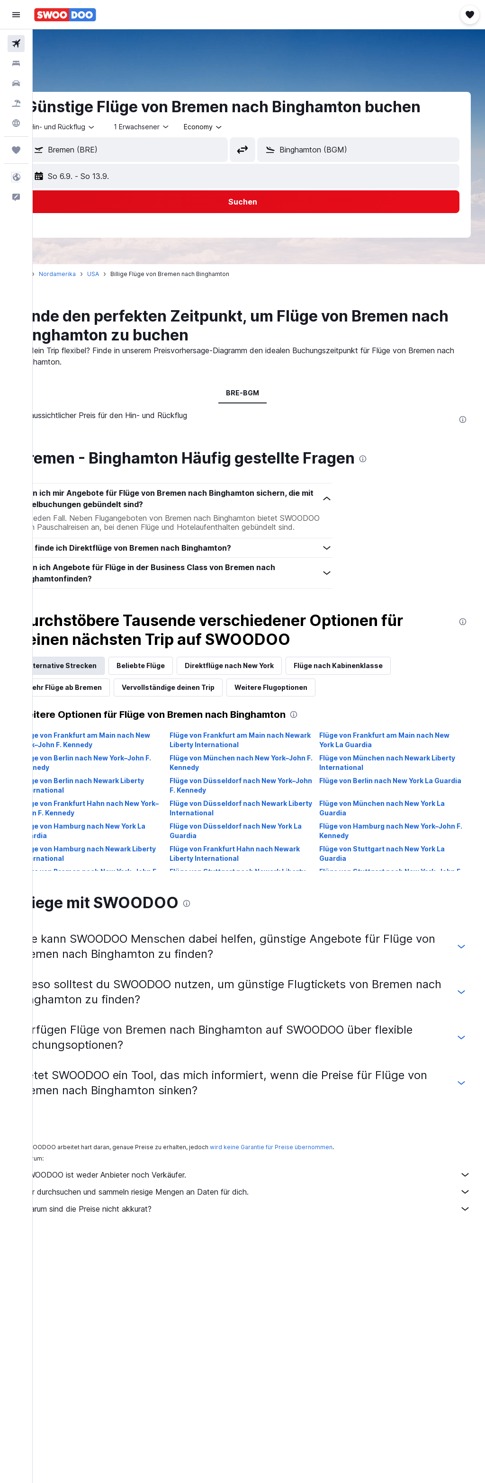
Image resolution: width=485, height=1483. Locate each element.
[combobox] (236, 127)
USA (126, 273)
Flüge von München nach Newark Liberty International (385, 772)
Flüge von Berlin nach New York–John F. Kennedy (118, 772)
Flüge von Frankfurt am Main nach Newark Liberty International (248, 749)
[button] (16, 14)
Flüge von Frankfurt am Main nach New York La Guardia (395, 749)
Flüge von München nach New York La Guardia (393, 817)
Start (53, 273)
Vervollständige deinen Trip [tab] (200, 697)
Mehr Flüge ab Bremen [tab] (97, 697)
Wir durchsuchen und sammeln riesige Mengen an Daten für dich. (263, 1201)
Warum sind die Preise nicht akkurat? (263, 1218)
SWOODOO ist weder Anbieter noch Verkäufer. (263, 1184)
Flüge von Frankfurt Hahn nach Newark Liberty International (256, 863)
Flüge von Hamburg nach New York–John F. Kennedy (389, 840)
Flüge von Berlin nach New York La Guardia (387, 795)
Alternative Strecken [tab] (94, 675)
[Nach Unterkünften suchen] (16, 63)
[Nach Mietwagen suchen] (16, 83)
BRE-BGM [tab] (259, 393)
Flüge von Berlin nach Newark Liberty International (115, 795)
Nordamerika (90, 273)
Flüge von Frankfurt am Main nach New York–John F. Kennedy (118, 749)
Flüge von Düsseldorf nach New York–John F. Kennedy (254, 795)
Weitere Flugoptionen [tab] (303, 697)
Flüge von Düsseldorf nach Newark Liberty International (250, 817)
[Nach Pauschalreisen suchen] (16, 103)
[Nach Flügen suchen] (16, 43)
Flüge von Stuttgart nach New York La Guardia (393, 863)
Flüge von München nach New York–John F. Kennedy (251, 772)
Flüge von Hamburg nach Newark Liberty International (108, 863)
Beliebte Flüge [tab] (173, 675)
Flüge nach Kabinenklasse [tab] (370, 675)
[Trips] (16, 150)
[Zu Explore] (16, 123)
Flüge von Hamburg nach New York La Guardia (115, 840)
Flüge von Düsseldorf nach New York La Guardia (257, 840)
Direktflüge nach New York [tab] (261, 675)
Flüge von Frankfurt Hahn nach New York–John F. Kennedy (112, 817)
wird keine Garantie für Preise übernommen (303, 1156)
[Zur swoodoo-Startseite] (65, 14)
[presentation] (462, 419)
